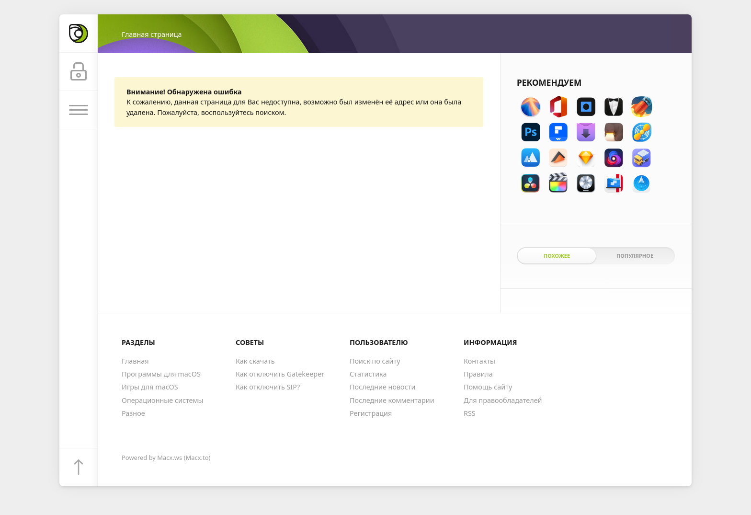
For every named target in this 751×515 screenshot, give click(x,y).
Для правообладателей (503, 400)
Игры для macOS (150, 386)
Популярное (634, 255)
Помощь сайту (488, 386)
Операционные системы (163, 400)
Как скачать (255, 361)
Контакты (479, 361)
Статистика (368, 373)
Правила (478, 373)
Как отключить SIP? (268, 386)
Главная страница (152, 34)
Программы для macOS (161, 373)
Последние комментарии (392, 400)
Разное (133, 413)
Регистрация (371, 413)
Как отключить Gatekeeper (280, 373)
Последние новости (382, 386)
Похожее (557, 255)
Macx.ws (169, 457)
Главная (135, 361)
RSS (470, 413)
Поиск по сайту (375, 361)
